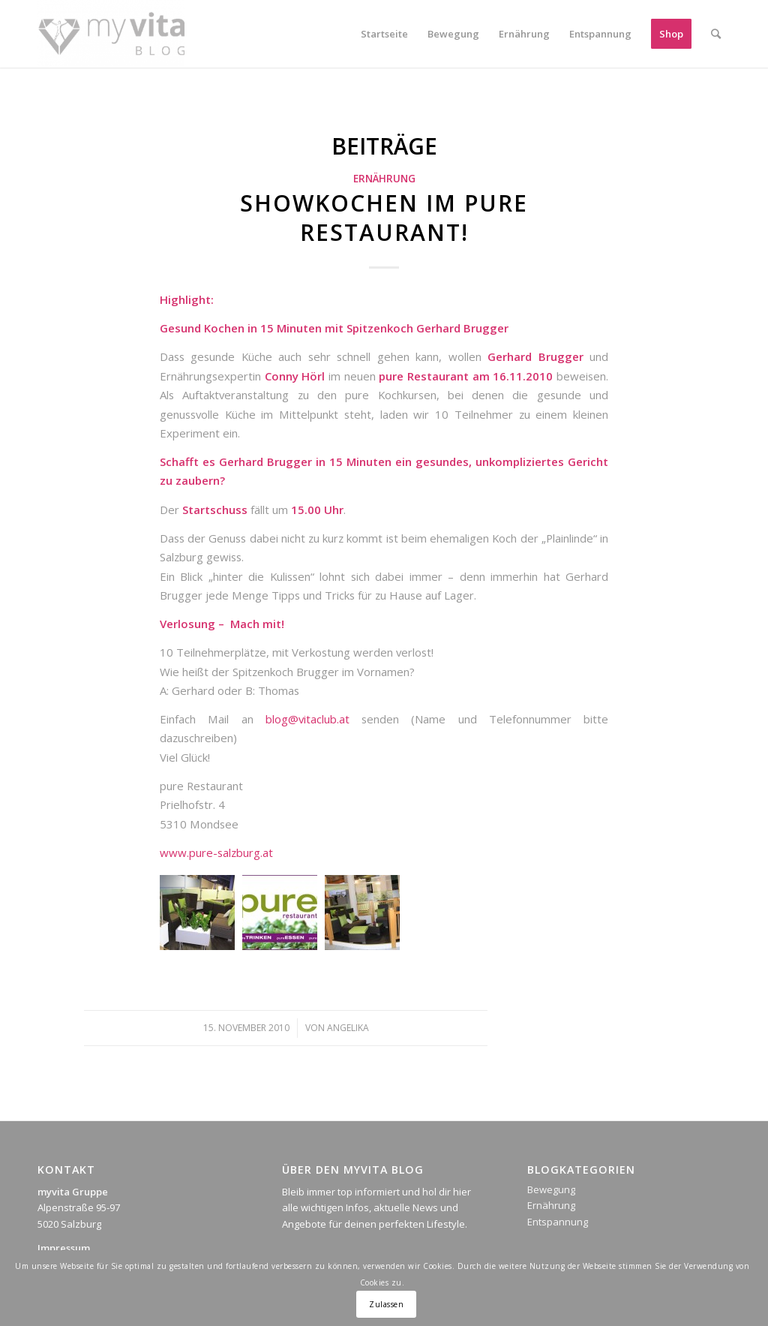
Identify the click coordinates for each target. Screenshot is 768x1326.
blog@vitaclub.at (308, 718)
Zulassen (386, 1304)
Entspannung (557, 1221)
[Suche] (715, 34)
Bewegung (551, 1189)
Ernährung (384, 178)
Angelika (348, 1027)
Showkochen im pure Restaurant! (384, 218)
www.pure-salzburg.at (216, 852)
